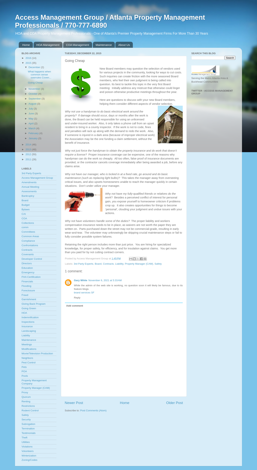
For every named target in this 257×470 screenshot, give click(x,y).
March (32, 128)
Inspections (28, 321)
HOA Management (47, 44)
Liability (119, 263)
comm (25, 227)
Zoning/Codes (29, 460)
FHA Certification (31, 277)
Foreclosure (28, 290)
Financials (27, 281)
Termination (28, 428)
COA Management (77, 44)
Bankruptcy (28, 195)
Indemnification (30, 317)
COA (24, 218)
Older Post (174, 403)
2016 (29, 58)
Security (26, 419)
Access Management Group (37, 177)
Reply (77, 297)
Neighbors (27, 358)
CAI (24, 214)
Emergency (28, 272)
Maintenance (104, 44)
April (31, 123)
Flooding (26, 286)
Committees (28, 231)
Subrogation (28, 424)
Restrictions (28, 406)
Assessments (29, 191)
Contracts (108, 263)
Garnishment (29, 299)
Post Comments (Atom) (93, 410)
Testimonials (28, 433)
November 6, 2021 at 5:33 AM (105, 280)
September (35, 98)
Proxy (25, 392)
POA (24, 371)
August (33, 103)
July (31, 108)
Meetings (27, 344)
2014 (29, 144)
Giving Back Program (34, 303)
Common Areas (30, 236)
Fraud (25, 295)
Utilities (26, 442)
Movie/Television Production (37, 353)
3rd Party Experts (83, 263)
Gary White (80, 280)
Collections (28, 223)
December (35, 67)
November (35, 88)
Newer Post (74, 403)
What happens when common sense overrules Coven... (39, 74)
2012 (29, 154)
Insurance (27, 326)
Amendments (29, 182)
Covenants (28, 254)
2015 (29, 63)
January (33, 138)
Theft (24, 437)
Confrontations (30, 245)
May (31, 118)
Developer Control (32, 258)
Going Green (29, 308)
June (32, 113)
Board (98, 263)
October (33, 93)
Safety (158, 263)
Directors (27, 263)
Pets (24, 367)
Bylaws (26, 209)
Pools (25, 375)
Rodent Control (30, 410)
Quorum (26, 397)
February (34, 133)
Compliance (28, 240)
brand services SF (84, 292)
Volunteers (28, 451)
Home (26, 44)
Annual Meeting (30, 186)
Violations (27, 446)
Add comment (74, 305)
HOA (24, 312)
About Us (124, 44)
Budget (26, 204)
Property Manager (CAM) (139, 263)
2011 (29, 159)
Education (27, 268)
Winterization (29, 455)
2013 (29, 149)
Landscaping (29, 331)
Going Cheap (35, 82)
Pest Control (28, 362)
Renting (26, 401)
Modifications (29, 349)
